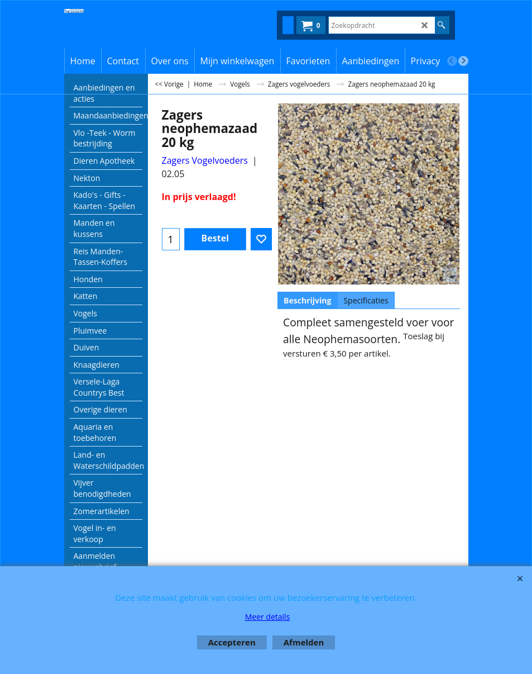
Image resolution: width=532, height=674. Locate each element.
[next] (463, 61)
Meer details (267, 616)
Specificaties (365, 300)
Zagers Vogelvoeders (205, 160)
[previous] (452, 61)
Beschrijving (307, 300)
